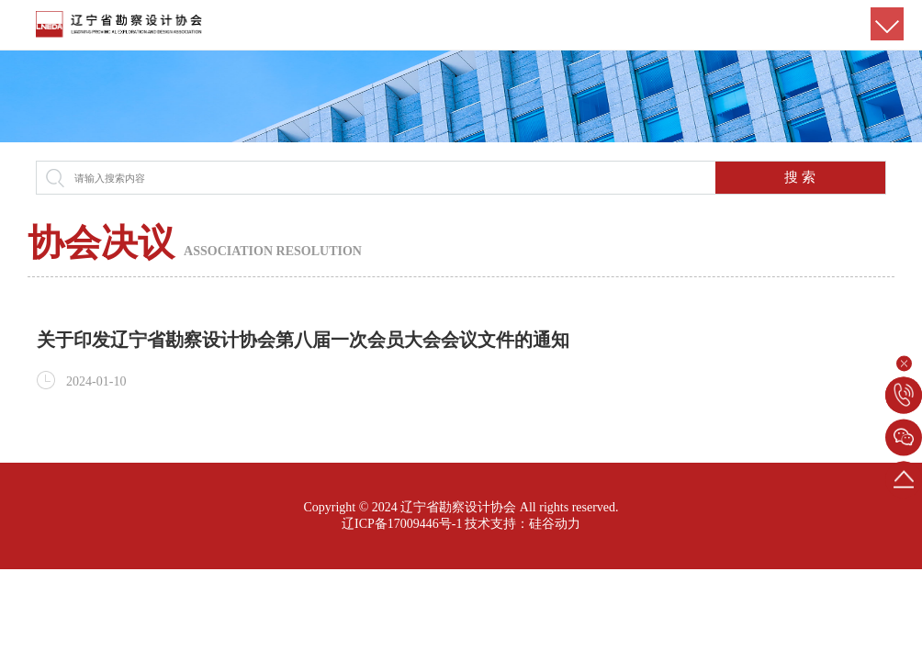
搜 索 (799, 177)
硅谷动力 (554, 524)
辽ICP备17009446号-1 (402, 524)
